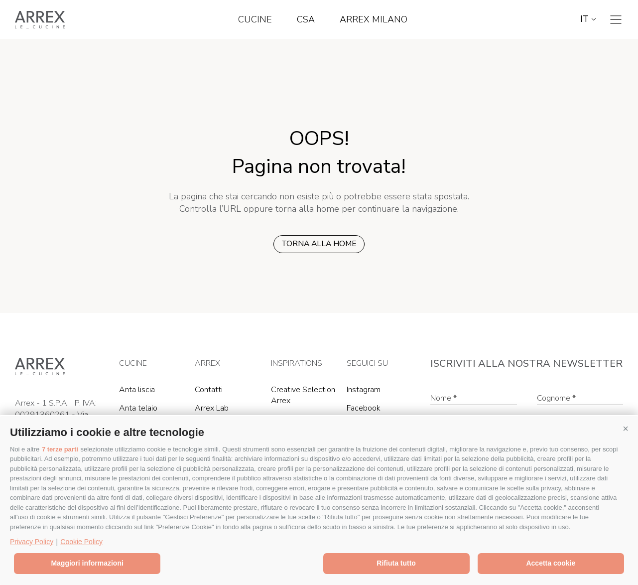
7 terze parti (60, 449)
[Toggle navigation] (616, 19)
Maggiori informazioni (87, 563)
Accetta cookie (550, 563)
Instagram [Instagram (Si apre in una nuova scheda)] (364, 389)
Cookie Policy (81, 542)
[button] (625, 428)
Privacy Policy (31, 542)
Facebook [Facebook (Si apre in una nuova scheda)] (364, 408)
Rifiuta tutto (396, 563)
